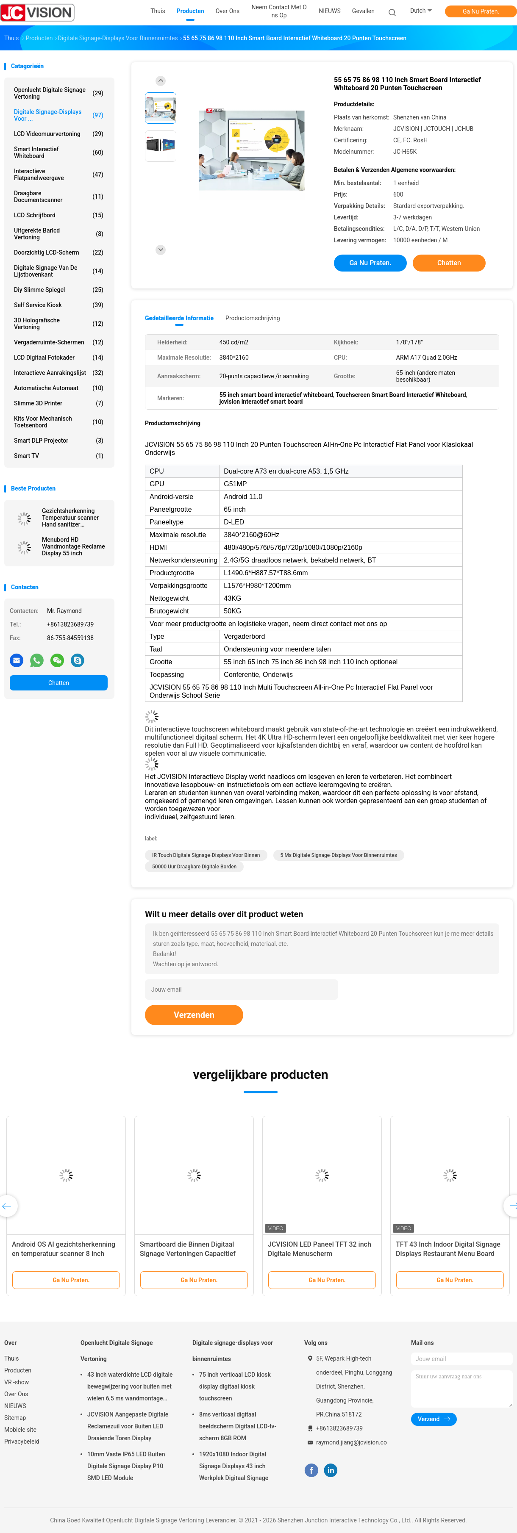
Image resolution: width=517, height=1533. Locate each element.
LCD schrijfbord (58, 215)
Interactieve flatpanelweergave (58, 174)
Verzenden (194, 1015)
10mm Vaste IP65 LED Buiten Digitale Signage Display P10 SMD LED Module (126, 1466)
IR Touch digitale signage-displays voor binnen (206, 855)
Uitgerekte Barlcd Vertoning (58, 234)
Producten (17, 1370)
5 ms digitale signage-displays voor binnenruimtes (339, 855)
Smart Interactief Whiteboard (58, 152)
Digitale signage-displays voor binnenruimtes (232, 1350)
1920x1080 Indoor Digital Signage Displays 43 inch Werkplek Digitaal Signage (233, 1466)
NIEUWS (15, 1406)
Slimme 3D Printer (58, 403)
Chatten (58, 682)
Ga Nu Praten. (481, 11)
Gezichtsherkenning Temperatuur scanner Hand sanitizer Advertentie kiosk (70, 517)
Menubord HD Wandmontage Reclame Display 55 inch (73, 546)
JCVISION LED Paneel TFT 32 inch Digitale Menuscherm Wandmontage (319, 1253)
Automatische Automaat (58, 388)
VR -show (16, 1382)
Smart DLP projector (58, 440)
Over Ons (16, 1394)
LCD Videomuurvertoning (58, 134)
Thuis (11, 1358)
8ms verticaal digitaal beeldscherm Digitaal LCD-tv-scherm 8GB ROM (237, 1426)
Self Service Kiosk (58, 305)
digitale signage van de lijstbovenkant (58, 271)
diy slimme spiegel (58, 290)
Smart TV (58, 456)
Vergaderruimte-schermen (58, 342)
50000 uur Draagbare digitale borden (194, 867)
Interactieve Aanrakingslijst (58, 373)
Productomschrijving (252, 318)
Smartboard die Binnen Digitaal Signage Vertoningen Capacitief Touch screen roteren (188, 1253)
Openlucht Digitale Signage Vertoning (58, 93)
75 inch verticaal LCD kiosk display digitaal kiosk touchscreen (235, 1386)
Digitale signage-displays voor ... (58, 115)
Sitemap (15, 1417)
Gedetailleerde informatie (179, 318)
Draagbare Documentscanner (58, 196)
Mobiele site (20, 1429)
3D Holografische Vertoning (58, 323)
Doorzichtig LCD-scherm (58, 252)
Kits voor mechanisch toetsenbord (58, 422)
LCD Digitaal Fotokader (58, 357)
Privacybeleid (21, 1441)
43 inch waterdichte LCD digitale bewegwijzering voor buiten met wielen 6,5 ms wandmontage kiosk (130, 1387)
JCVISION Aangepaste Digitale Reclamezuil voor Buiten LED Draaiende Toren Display (127, 1426)
